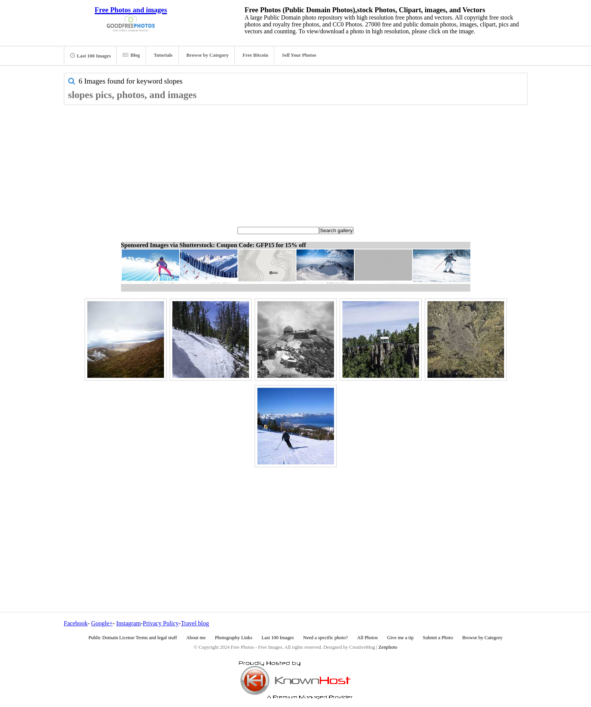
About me (196, 637)
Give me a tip (400, 637)
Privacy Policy (161, 623)
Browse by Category (208, 55)
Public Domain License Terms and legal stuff (132, 637)
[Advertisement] (296, 162)
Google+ (102, 623)
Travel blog (195, 623)
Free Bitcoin (255, 55)
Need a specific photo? (325, 637)
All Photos (367, 637)
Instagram (128, 623)
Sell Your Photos (299, 55)
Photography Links (233, 637)
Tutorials (163, 55)
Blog (131, 55)
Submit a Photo (438, 637)
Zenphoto (387, 647)
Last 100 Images (90, 55)
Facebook (76, 623)
